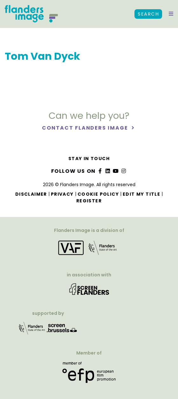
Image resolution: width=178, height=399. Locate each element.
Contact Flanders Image (85, 128)
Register (89, 201)
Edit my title (141, 194)
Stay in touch (89, 158)
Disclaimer (31, 194)
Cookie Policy (98, 194)
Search (148, 14)
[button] (171, 14)
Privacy (62, 194)
